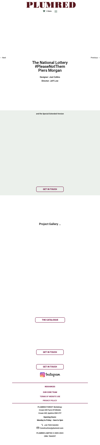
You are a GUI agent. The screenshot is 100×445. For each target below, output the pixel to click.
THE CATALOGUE (50, 320)
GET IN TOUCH (50, 189)
